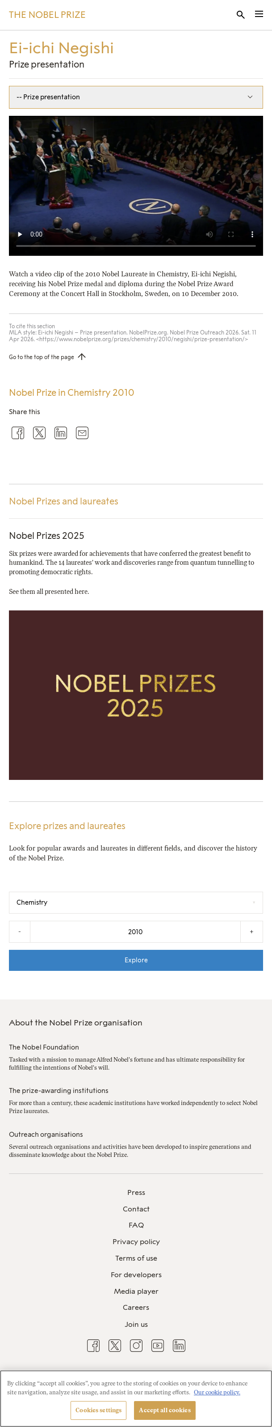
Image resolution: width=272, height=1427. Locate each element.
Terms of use (136, 1258)
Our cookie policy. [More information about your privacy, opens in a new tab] (217, 1392)
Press (136, 1192)
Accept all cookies (164, 1410)
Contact (136, 1209)
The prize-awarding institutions (59, 1091)
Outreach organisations (46, 1135)
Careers (136, 1307)
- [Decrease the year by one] (19, 931)
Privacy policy (136, 1241)
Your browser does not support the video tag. (136, 186)
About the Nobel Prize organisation (75, 1023)
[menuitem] (136, 1193)
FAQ (136, 1225)
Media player (136, 1291)
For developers (136, 1274)
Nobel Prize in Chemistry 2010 (71, 392)
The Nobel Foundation (44, 1047)
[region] (136, 1398)
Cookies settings (98, 1410)
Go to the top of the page (41, 357)
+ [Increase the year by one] (252, 931)
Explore (136, 960)
